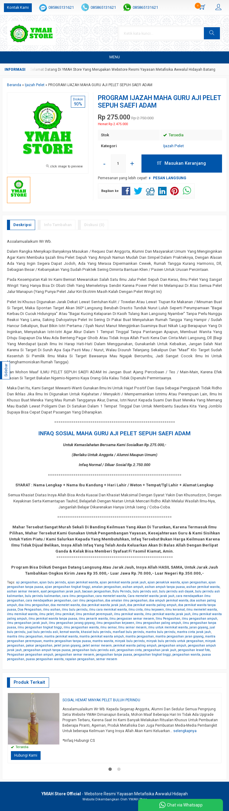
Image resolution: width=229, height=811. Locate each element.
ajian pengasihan (194, 582)
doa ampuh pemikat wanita (168, 600)
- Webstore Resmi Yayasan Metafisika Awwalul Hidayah (114, 793)
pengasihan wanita (186, 655)
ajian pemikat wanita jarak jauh (123, 582)
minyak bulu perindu (130, 641)
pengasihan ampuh (172, 645)
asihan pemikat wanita (203, 587)
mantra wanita (102, 641)
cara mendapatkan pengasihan (48, 600)
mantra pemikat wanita (61, 636)
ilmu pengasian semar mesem (131, 619)
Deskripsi (22, 224)
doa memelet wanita (65, 605)
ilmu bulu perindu (75, 609)
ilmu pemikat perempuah (94, 614)
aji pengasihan (27, 582)
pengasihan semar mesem (74, 655)
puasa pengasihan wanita (45, 659)
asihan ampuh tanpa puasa (165, 587)
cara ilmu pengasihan (78, 596)
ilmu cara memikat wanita (108, 609)
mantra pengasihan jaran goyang (179, 636)
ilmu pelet (46, 614)
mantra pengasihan (139, 636)
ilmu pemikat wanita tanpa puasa (52, 619)
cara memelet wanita (110, 596)
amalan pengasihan (106, 587)
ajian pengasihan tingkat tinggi (67, 587)
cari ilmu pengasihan (88, 600)
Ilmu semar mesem (132, 627)
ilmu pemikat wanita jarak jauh (168, 614)
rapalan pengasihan (80, 659)
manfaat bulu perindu (128, 632)
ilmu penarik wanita (93, 619)
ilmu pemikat (64, 614)
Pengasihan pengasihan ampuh (30, 655)
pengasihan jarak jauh (159, 650)
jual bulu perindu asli (42, 632)
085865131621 (61, 7)
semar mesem (106, 659)
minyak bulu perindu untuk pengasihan (175, 641)
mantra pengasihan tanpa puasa (67, 641)
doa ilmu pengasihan (33, 605)
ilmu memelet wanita (201, 609)
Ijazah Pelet (173, 146)
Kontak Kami (18, 7)
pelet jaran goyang (67, 645)
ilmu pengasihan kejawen (115, 623)
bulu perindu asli (145, 591)
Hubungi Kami (25, 755)
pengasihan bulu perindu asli (93, 650)
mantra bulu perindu (160, 632)
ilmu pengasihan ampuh (199, 619)
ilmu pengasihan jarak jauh (27, 623)
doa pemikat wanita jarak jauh (103, 605)
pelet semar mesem (97, 645)
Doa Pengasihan (29, 609)
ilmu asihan (51, 609)
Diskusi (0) (94, 224)
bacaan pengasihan (96, 591)
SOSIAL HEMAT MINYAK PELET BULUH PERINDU (101, 700)
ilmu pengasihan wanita (81, 627)
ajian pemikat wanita (83, 582)
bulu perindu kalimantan (43, 596)
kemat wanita (69, 632)
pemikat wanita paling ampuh (135, 645)
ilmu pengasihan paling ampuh (158, 623)
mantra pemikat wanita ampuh (101, 636)
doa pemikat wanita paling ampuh (152, 605)
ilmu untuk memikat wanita (168, 627)
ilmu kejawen (154, 609)
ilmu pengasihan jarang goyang (72, 623)
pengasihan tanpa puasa (114, 655)
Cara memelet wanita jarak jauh (151, 596)
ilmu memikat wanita (22, 614)
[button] (214, 33)
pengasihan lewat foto (194, 650)
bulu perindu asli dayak (176, 591)
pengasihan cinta (129, 650)
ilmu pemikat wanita (129, 614)
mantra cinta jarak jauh (194, 632)
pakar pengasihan (39, 645)
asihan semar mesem (23, 591)
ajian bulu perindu (52, 582)
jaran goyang (198, 627)
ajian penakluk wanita (164, 582)
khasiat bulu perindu (96, 632)
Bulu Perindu (121, 591)
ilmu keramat (175, 609)
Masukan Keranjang (181, 163)
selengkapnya (185, 731)
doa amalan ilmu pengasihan (126, 600)
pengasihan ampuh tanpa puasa (47, 650)
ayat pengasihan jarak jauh (61, 591)
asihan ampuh (132, 587)
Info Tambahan (58, 224)
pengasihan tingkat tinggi (152, 655)
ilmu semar (108, 627)
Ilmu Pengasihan (168, 619)
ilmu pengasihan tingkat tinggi (40, 627)
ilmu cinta (135, 609)
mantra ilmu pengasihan (25, 636)
